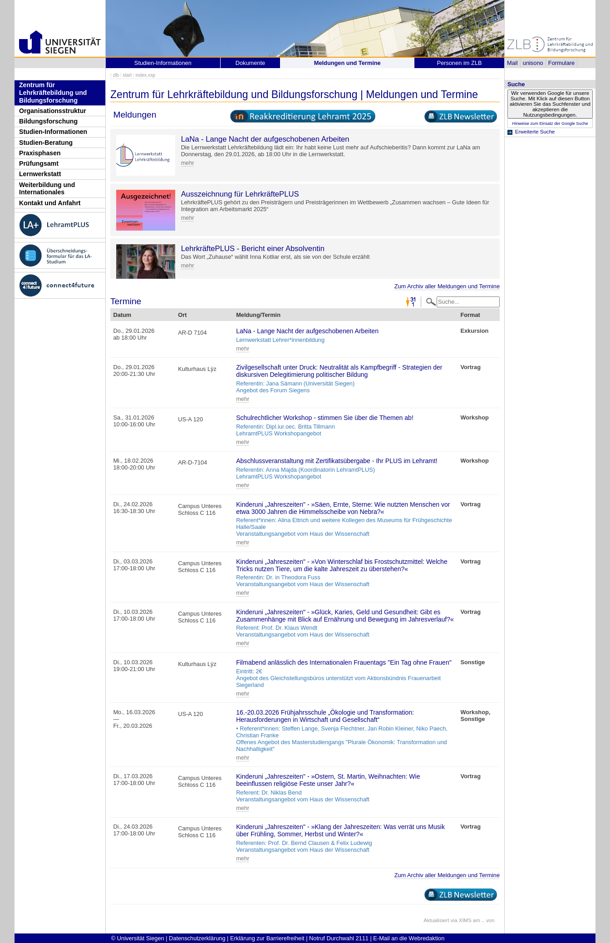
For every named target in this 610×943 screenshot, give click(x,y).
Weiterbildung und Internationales (47, 188)
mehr (187, 162)
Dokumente (250, 62)
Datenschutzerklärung (197, 938)
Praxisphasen (40, 153)
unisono (533, 62)
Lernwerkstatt (40, 174)
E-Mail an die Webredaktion (408, 938)
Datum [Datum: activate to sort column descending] (122, 314)
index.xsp (145, 75)
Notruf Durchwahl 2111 (339, 938)
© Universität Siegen (137, 938)
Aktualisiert (436, 920)
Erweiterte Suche (535, 131)
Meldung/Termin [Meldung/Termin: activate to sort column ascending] (258, 314)
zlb (116, 75)
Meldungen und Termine (347, 62)
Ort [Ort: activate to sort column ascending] (182, 314)
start (127, 75)
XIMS (465, 920)
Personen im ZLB (459, 62)
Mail (512, 62)
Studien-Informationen (53, 131)
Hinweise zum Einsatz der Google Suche (550, 123)
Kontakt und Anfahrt (50, 203)
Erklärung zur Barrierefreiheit (267, 938)
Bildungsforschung (48, 121)
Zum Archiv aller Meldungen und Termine (447, 286)
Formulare (561, 62)
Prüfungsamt (39, 163)
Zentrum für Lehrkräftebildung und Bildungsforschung (53, 92)
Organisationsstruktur (52, 110)
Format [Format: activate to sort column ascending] (470, 314)
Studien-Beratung (46, 142)
